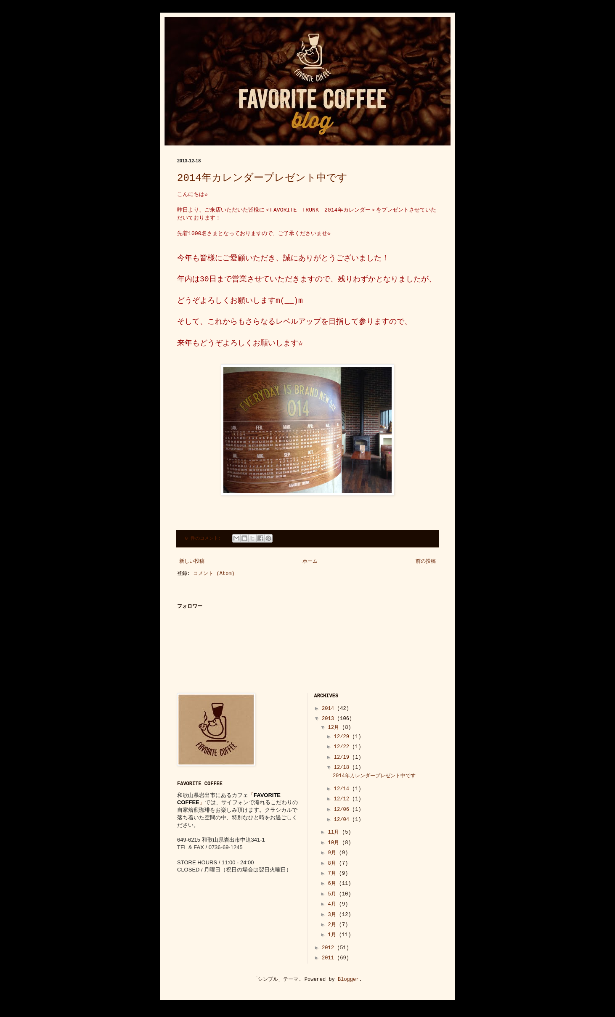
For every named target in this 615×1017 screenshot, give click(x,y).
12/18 (343, 768)
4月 (333, 904)
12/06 (343, 810)
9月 (333, 853)
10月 (335, 843)
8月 (333, 863)
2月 (333, 925)
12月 (335, 728)
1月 (333, 935)
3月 (333, 915)
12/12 (343, 799)
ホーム (310, 561)
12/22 (343, 747)
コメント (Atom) (213, 574)
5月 (333, 894)
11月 (335, 832)
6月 (333, 884)
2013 (329, 719)
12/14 (343, 789)
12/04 (343, 820)
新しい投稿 (191, 561)
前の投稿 (426, 561)
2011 (329, 958)
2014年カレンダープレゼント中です (262, 178)
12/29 (343, 737)
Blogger (348, 980)
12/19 (343, 757)
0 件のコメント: (204, 538)
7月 (333, 874)
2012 (329, 948)
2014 (329, 709)
